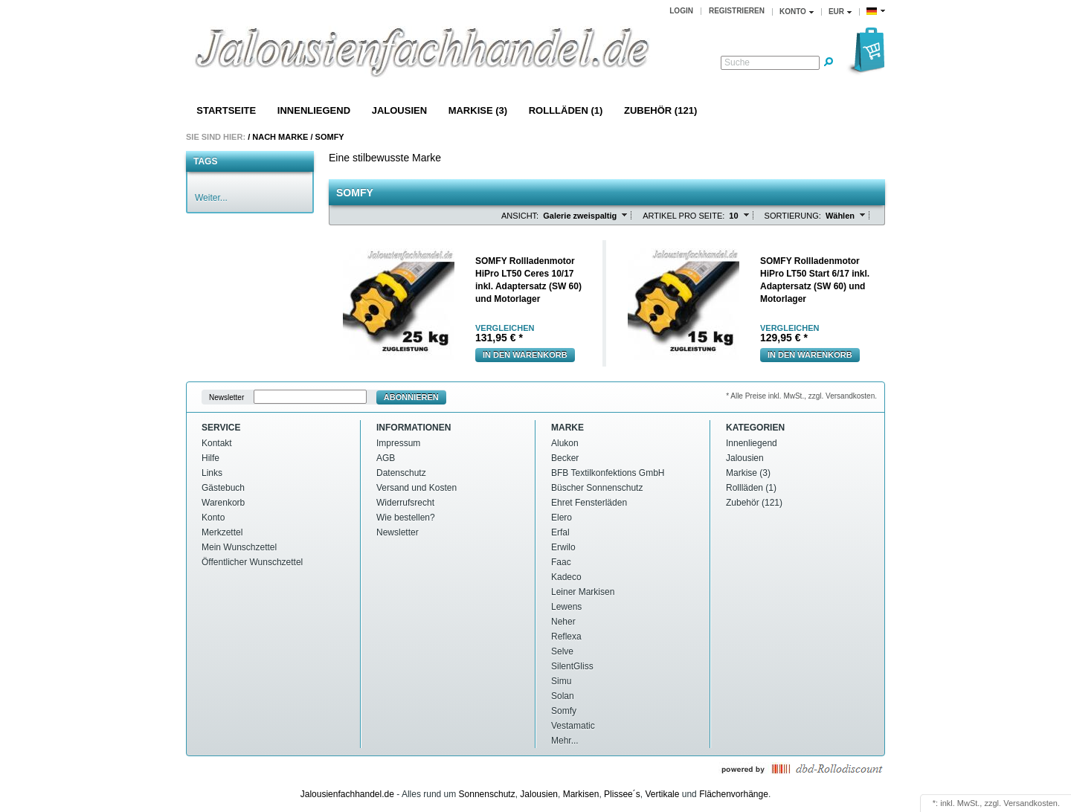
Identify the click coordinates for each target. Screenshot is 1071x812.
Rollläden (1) (566, 110)
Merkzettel (222, 532)
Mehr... (565, 740)
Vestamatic (573, 726)
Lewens (566, 607)
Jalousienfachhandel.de (347, 794)
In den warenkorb (525, 354)
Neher (563, 621)
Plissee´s (622, 794)
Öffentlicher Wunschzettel (252, 562)
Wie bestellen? (405, 517)
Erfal (560, 532)
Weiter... (211, 198)
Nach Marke (280, 136)
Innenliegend (313, 110)
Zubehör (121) (660, 110)
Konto (213, 517)
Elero (561, 517)
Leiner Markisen (582, 592)
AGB (385, 458)
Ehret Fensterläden (589, 502)
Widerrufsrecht (405, 502)
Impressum (398, 443)
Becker (565, 458)
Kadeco (566, 577)
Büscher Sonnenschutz (597, 488)
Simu (561, 681)
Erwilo (563, 547)
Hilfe (210, 458)
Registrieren (737, 11)
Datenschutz (401, 473)
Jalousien (399, 110)
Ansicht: (519, 215)
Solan (562, 696)
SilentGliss (572, 666)
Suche (737, 62)
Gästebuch (223, 488)
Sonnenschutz (487, 794)
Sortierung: (793, 215)
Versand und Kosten (416, 488)
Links (212, 473)
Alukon (565, 443)
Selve (562, 651)
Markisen (581, 794)
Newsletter (226, 397)
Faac (561, 562)
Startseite (226, 110)
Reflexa (566, 636)
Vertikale (662, 794)
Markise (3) (477, 110)
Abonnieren (411, 397)
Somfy (329, 136)
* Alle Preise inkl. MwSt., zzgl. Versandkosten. (801, 396)
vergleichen (504, 328)
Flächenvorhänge (733, 794)
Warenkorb (223, 502)
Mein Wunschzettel (239, 547)
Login (681, 11)
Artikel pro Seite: (683, 215)
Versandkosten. (1031, 803)
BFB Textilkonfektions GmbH (608, 473)
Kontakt (217, 443)
